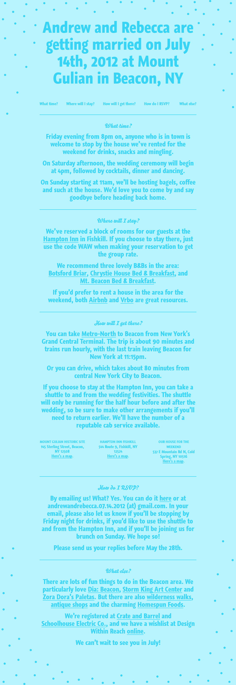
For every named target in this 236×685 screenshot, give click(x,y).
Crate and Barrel (138, 616)
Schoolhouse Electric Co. (74, 623)
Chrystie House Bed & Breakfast (132, 273)
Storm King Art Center (152, 589)
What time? (49, 103)
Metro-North (99, 334)
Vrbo (127, 300)
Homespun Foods (160, 604)
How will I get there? (119, 103)
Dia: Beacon (103, 589)
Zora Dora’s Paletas (68, 597)
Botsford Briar (68, 273)
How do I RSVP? (156, 103)
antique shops (69, 604)
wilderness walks (169, 597)
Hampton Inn (60, 239)
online (135, 631)
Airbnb (98, 300)
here (165, 498)
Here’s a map (61, 456)
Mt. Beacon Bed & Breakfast (117, 281)
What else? (187, 103)
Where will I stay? (80, 103)
